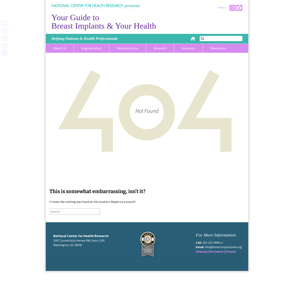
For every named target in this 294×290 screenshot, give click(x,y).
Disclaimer (216, 251)
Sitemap (201, 251)
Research (160, 48)
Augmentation (91, 48)
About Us (59, 48)
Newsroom (218, 48)
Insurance (188, 48)
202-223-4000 (211, 242)
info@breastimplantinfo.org (223, 247)
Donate (231, 251)
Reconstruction (127, 48)
